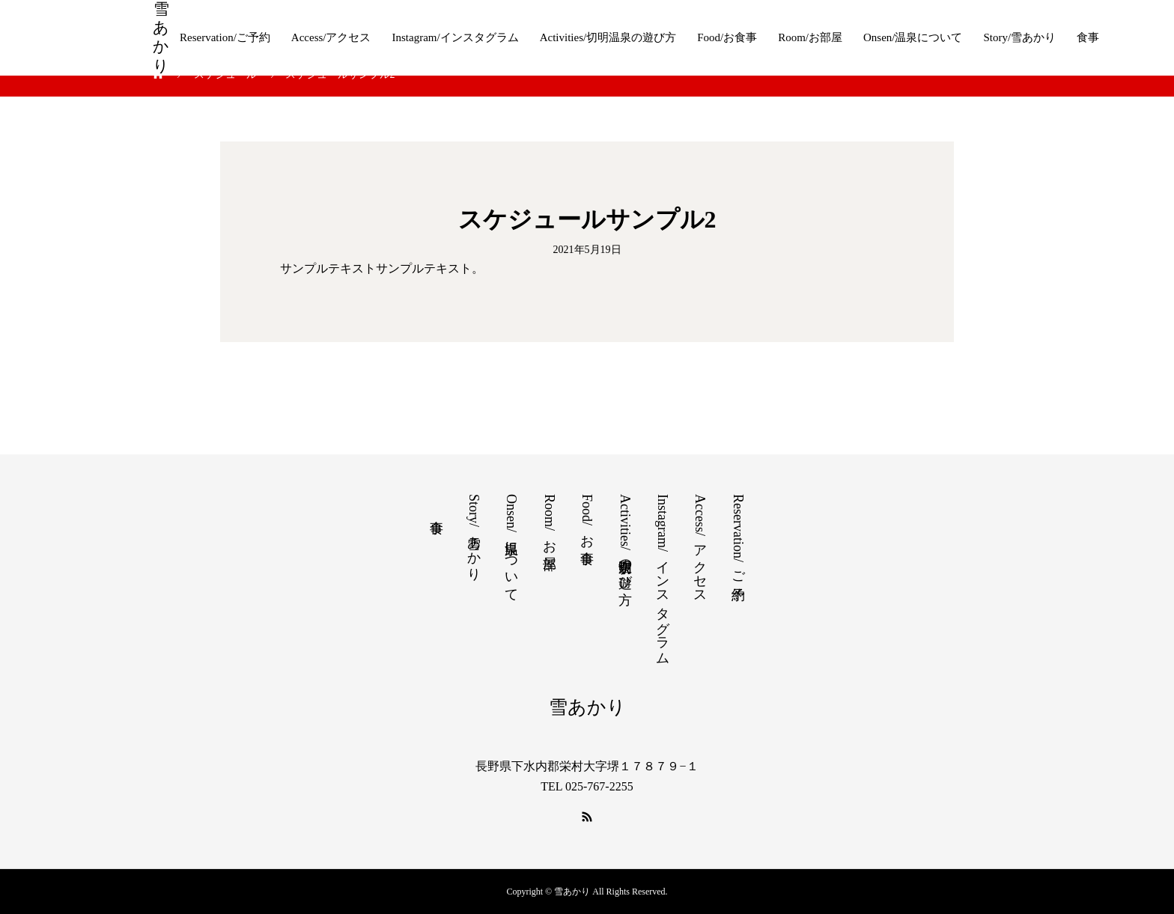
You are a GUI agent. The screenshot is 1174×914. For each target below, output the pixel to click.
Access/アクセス (331, 37)
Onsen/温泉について (913, 37)
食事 (1088, 37)
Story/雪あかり (1020, 37)
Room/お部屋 (810, 37)
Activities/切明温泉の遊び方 (608, 37)
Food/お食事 (727, 37)
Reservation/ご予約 (225, 37)
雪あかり (161, 37)
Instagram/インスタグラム (455, 37)
